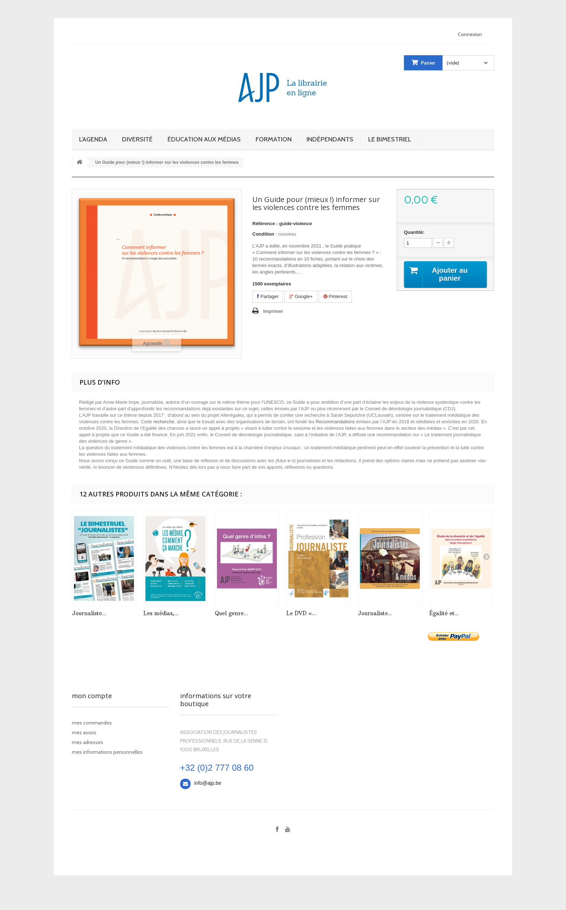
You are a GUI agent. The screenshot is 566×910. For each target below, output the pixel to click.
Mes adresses (87, 742)
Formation (274, 139)
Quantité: (414, 232)
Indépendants (329, 139)
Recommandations (334, 421)
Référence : (265, 223)
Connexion (470, 34)
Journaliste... (89, 613)
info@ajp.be (207, 783)
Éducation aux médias (204, 139)
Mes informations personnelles (107, 752)
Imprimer (273, 311)
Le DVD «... (301, 613)
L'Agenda (93, 139)
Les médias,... (161, 613)
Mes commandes (92, 722)
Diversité (137, 139)
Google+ (301, 296)
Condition (263, 234)
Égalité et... (444, 613)
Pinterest (335, 296)
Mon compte (92, 695)
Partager (267, 296)
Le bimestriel (389, 139)
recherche (163, 421)
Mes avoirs (84, 732)
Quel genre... (231, 613)
